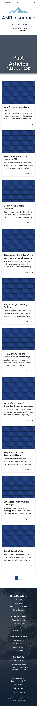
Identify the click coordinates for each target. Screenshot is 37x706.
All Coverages (18, 650)
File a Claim (18, 600)
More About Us (18, 616)
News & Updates (18, 630)
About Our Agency (18, 620)
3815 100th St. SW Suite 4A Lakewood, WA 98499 (18, 668)
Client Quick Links (18, 596)
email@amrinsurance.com (18, 664)
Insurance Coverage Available (18, 627)
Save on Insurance (18, 636)
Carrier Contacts (18, 610)
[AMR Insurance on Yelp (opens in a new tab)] (22, 688)
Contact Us (18, 657)
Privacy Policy (26, 698)
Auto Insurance (18, 640)
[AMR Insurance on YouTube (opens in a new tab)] (18, 688)
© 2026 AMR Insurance (18, 692)
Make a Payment (18, 603)
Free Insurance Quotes (10, 2)
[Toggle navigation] (34, 2)
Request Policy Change (18, 606)
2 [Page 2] (20, 578)
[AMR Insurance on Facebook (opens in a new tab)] (15, 688)
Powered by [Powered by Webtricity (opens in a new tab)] (18, 700)
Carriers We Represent (19, 623)
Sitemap (6, 698)
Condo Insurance (18, 647)
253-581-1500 (19, 24)
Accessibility (15, 698)
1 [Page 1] (16, 578)
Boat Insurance (18, 644)
